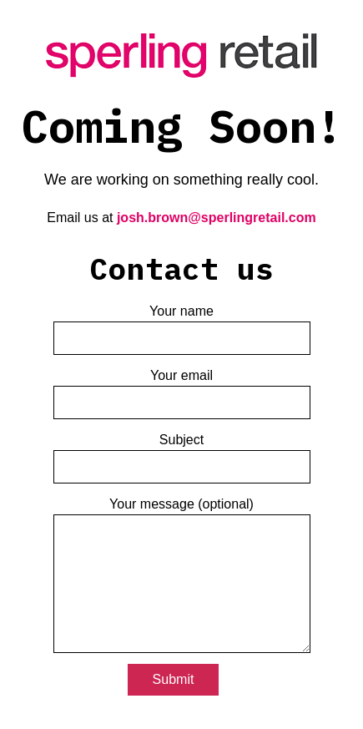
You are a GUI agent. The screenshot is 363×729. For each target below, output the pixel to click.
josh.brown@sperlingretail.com (216, 206)
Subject (181, 446)
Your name (181, 317)
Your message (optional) (181, 575)
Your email (181, 382)
